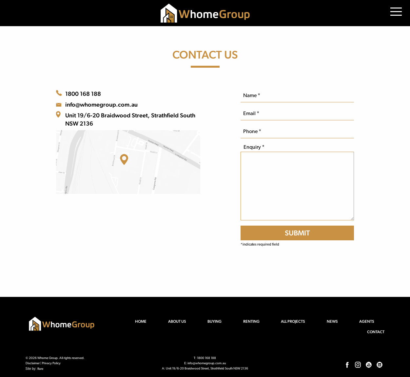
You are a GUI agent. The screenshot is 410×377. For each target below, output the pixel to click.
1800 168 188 (83, 93)
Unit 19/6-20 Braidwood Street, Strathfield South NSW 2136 (130, 119)
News (332, 321)
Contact (375, 332)
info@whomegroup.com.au (101, 104)
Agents (366, 321)
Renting (251, 321)
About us (177, 321)
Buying (214, 321)
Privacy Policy (51, 363)
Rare (40, 369)
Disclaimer (33, 363)
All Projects (293, 321)
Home (140, 321)
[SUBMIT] (297, 233)
